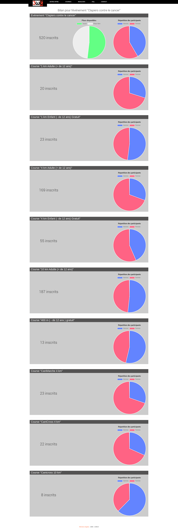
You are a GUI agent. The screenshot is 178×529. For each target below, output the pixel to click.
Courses (68, 1)
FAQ (93, 1)
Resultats (81, 1)
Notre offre (54, 1)
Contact (104, 1)
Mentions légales (84, 527)
